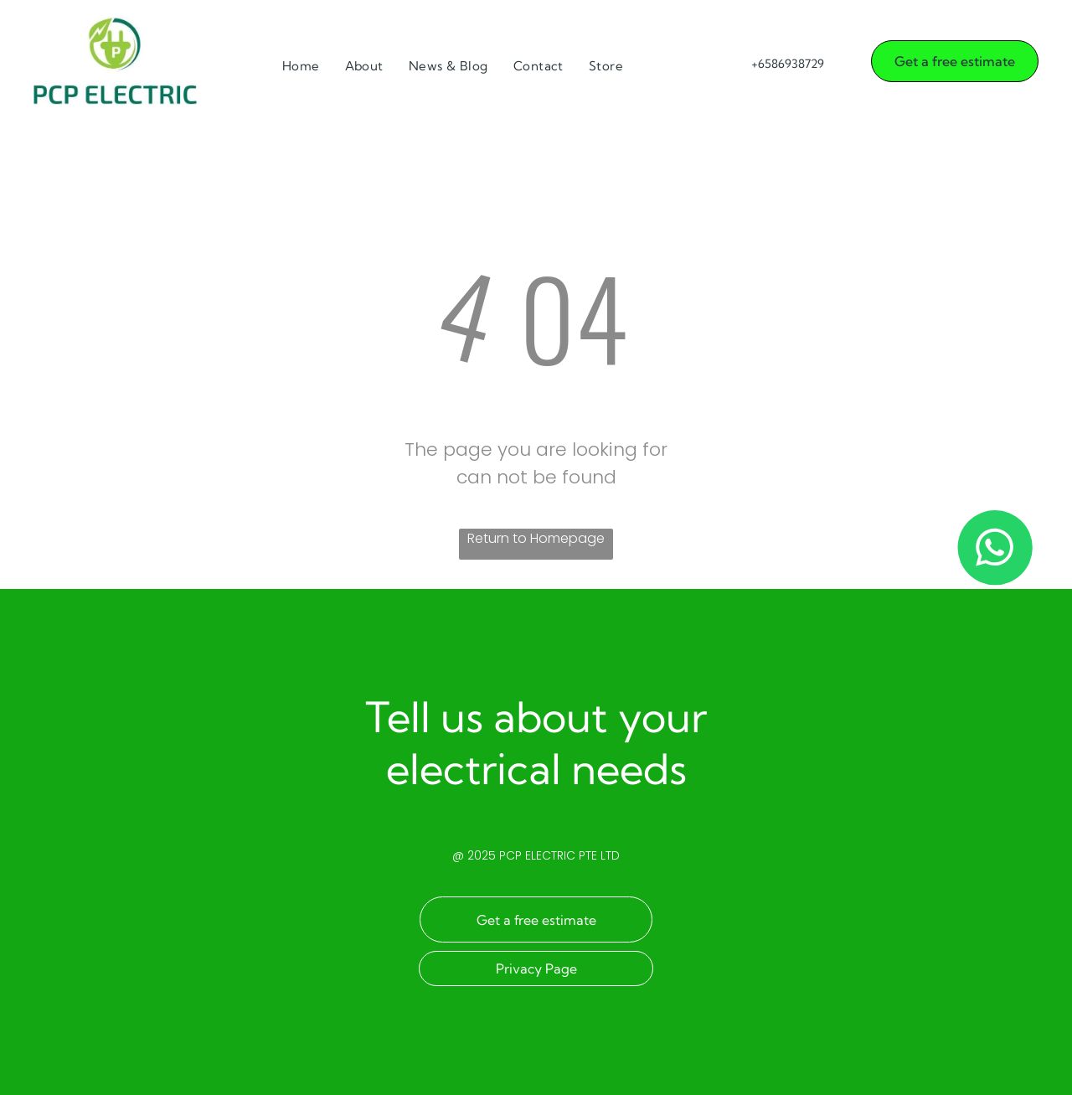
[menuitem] (301, 66)
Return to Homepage (536, 538)
